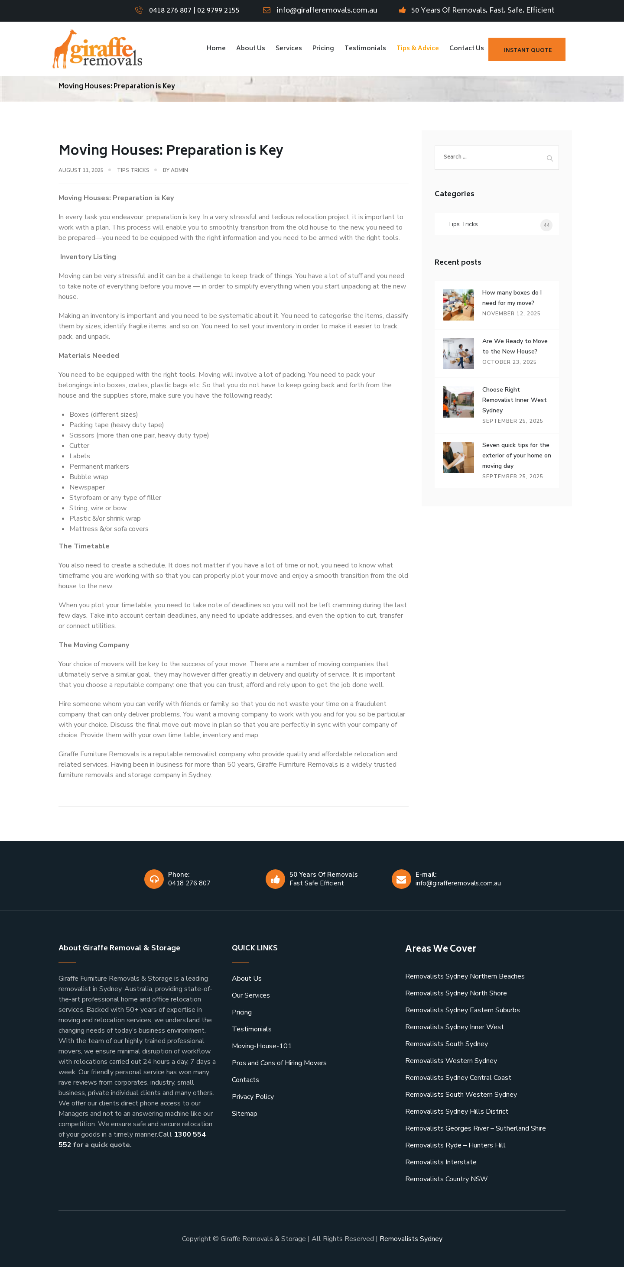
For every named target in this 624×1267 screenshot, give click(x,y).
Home (216, 48)
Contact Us (466, 48)
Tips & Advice (417, 48)
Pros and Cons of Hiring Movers (279, 1063)
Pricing (323, 48)
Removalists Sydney (411, 1239)
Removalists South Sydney (446, 1044)
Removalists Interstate (441, 1162)
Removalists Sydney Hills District (456, 1111)
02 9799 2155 (218, 11)
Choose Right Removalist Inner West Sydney (514, 400)
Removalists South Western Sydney (461, 1094)
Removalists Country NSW (446, 1179)
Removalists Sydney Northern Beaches (465, 976)
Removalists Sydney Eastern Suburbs (462, 1010)
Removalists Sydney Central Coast (458, 1077)
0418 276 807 (170, 11)
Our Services (251, 995)
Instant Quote (528, 50)
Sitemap (244, 1113)
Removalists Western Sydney (451, 1061)
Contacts (245, 1080)
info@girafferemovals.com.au (327, 11)
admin (179, 170)
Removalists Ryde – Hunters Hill (455, 1145)
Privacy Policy (253, 1097)
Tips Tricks (133, 170)
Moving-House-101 (262, 1046)
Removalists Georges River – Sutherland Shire (475, 1128)
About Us (250, 48)
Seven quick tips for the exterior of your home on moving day (516, 455)
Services (289, 48)
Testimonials (365, 48)
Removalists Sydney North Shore (456, 993)
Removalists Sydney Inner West (454, 1027)
